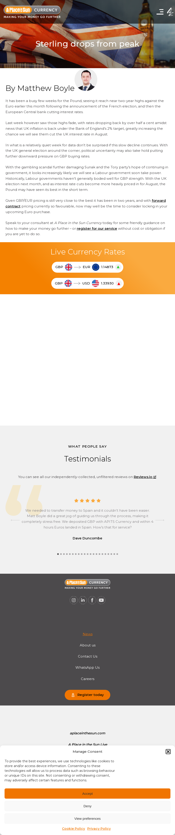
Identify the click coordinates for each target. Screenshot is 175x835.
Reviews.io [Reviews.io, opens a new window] (145, 477)
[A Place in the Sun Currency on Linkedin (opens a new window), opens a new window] (83, 600)
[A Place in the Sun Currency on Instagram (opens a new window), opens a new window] (73, 600)
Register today (90, 695)
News (88, 634)
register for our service (97, 229)
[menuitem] (87, 634)
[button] (168, 751)
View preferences (87, 818)
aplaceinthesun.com (87, 733)
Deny (87, 806)
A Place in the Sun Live (87, 745)
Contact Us (87, 656)
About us (87, 645)
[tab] (58, 554)
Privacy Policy (99, 829)
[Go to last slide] (15, 520)
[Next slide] (159, 520)
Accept (87, 793)
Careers (87, 679)
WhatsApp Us (87, 668)
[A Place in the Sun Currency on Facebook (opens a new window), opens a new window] (92, 600)
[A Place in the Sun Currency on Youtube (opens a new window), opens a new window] (101, 600)
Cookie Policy (73, 829)
